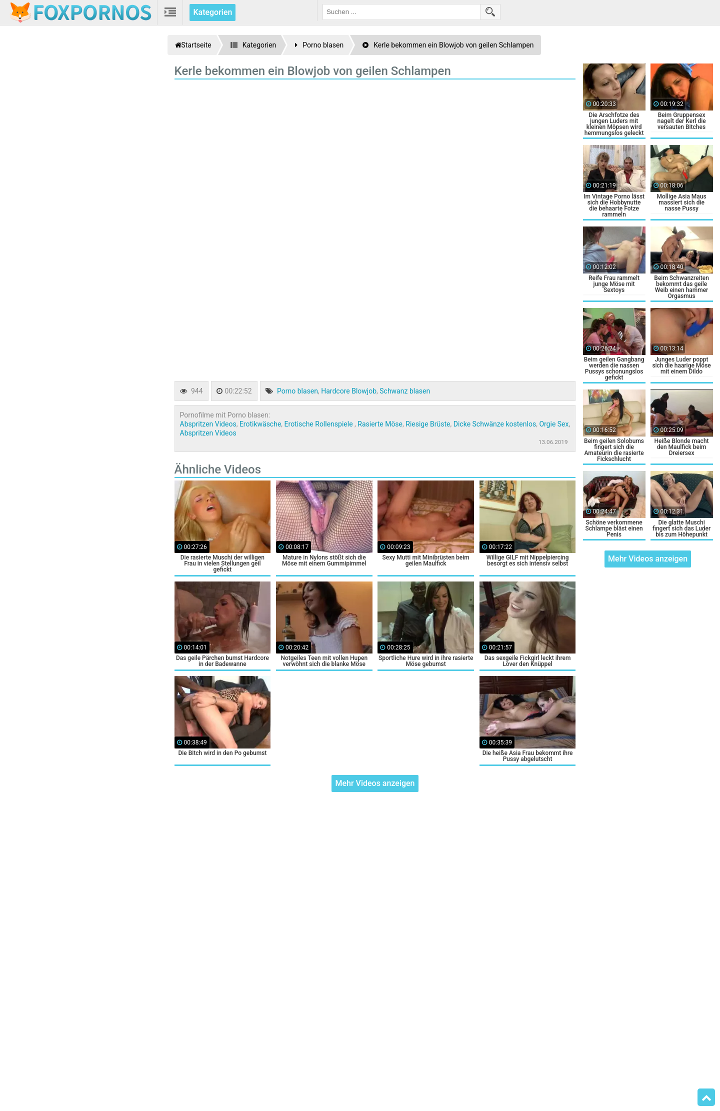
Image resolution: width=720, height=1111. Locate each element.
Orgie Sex (553, 424)
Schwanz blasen (405, 391)
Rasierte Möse (380, 424)
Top (706, 1098)
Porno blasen (297, 391)
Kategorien (212, 12)
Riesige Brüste (428, 424)
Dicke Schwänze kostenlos (495, 424)
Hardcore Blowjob (348, 391)
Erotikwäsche (260, 424)
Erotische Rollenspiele (319, 424)
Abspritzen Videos (208, 424)
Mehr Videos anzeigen (374, 783)
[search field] (401, 12)
